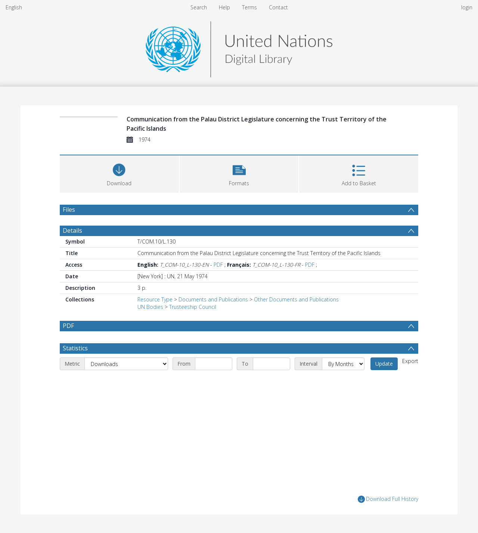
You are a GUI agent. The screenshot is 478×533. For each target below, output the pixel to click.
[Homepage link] (239, 47)
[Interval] (343, 363)
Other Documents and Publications (296, 299)
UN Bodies (150, 306)
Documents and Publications (213, 299)
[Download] (119, 173)
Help (224, 7)
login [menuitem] (466, 7)
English (14, 7)
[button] (239, 173)
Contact (278, 7)
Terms (249, 7)
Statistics (75, 348)
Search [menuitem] (198, 7)
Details (72, 230)
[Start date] (213, 363)
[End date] (271, 363)
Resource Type (155, 299)
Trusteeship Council (192, 306)
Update (384, 363)
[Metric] (126, 363)
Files (69, 209)
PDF (218, 264)
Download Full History (388, 499)
